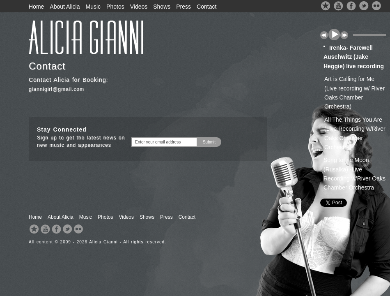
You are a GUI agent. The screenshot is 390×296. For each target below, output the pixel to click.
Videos (139, 6)
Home (36, 6)
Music (93, 6)
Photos (115, 6)
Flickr (376, 6)
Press (183, 6)
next (344, 35)
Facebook (351, 6)
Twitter (364, 6)
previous (324, 35)
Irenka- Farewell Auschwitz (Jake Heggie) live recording (353, 56)
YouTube (338, 6)
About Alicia (65, 6)
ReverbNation (325, 6)
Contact (206, 6)
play (334, 34)
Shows (161, 6)
